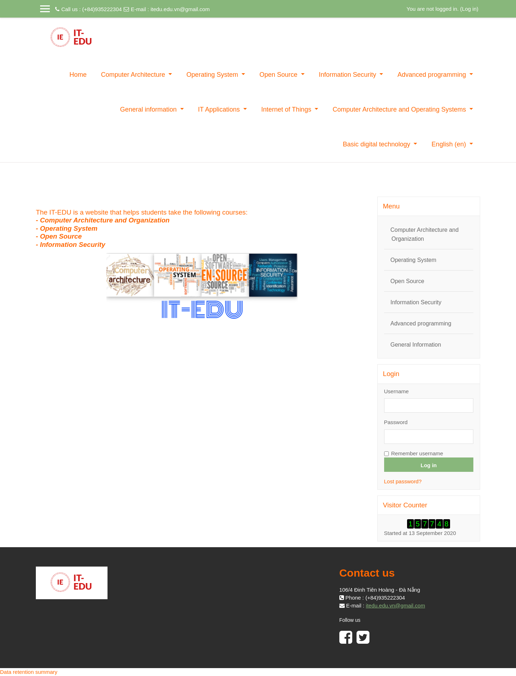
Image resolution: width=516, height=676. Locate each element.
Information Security (348, 74)
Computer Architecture (134, 74)
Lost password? (403, 481)
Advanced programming (432, 74)
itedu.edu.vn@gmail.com (180, 9)
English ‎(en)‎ (449, 144)
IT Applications (220, 109)
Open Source (279, 74)
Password (396, 422)
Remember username (417, 453)
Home (78, 74)
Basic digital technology (377, 144)
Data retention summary (28, 672)
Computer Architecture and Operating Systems (400, 109)
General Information (416, 345)
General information (149, 109)
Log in (469, 9)
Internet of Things (287, 109)
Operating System (213, 74)
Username (396, 391)
